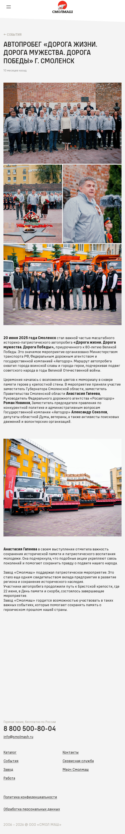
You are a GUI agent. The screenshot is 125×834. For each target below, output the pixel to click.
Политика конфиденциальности (30, 796)
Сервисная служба (78, 760)
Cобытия (14, 34)
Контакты (70, 752)
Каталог (10, 752)
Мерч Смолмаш (75, 769)
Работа (9, 777)
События (11, 760)
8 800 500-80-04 (29, 728)
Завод (8, 769)
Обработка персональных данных (31, 808)
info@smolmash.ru (18, 736)
